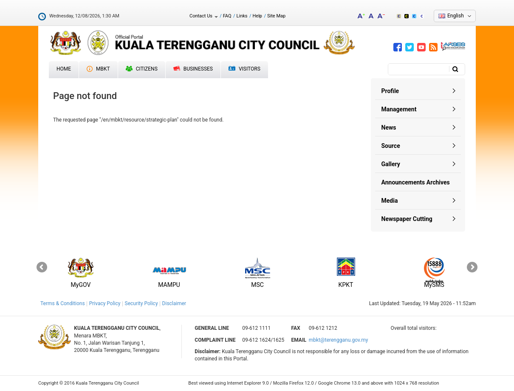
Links (242, 16)
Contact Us (203, 16)
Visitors (244, 69)
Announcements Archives (415, 182)
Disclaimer (174, 303)
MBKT (98, 69)
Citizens (142, 69)
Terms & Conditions (62, 303)
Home (63, 69)
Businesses (193, 69)
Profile (390, 91)
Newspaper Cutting (406, 218)
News (388, 127)
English (455, 16)
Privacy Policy (105, 303)
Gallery (390, 164)
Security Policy (141, 303)
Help (257, 16)
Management (399, 109)
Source (390, 145)
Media (389, 200)
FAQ (227, 16)
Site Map (276, 16)
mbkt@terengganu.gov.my (338, 340)
